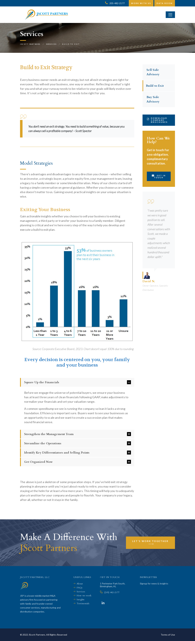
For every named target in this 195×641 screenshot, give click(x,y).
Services (81, 591)
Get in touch (159, 176)
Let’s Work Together (150, 543)
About (80, 583)
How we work (84, 595)
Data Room (165, 3)
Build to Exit (155, 86)
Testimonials (83, 603)
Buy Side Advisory (152, 99)
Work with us (141, 3)
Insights (80, 599)
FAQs (80, 587)
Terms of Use (168, 634)
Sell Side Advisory (152, 72)
